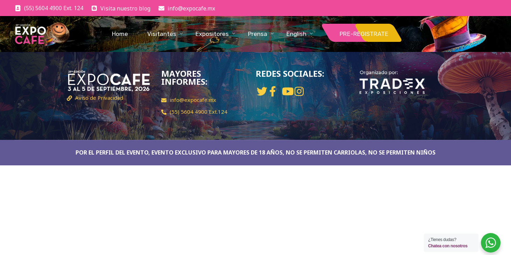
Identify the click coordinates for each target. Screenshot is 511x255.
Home (120, 33)
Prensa (257, 33)
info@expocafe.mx (193, 99)
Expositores (212, 33)
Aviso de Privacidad (99, 97)
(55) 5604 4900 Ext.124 (198, 111)
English (296, 33)
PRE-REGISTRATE (364, 33)
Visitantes (161, 33)
